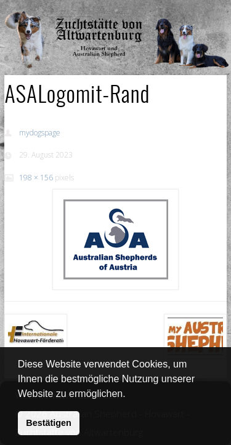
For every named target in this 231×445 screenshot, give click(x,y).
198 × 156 (36, 177)
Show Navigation (186, 12)
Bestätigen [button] (48, 423)
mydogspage (39, 132)
